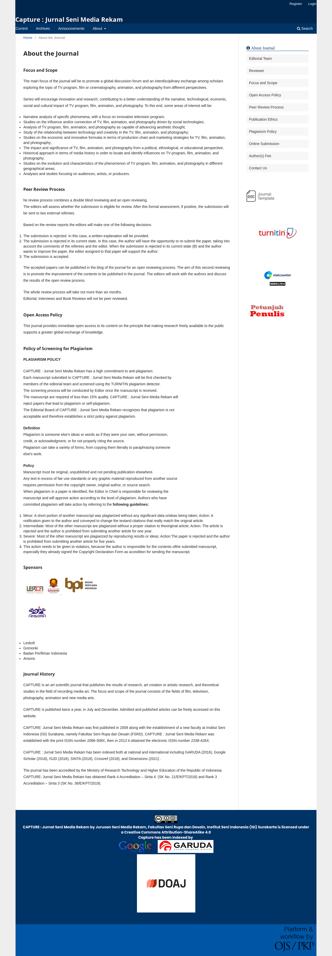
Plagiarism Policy (263, 131)
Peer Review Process (266, 107)
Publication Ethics (263, 119)
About (98, 28)
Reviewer (256, 71)
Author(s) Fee (260, 156)
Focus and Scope (263, 83)
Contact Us (258, 168)
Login (312, 4)
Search (305, 28)
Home (27, 38)
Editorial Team (260, 58)
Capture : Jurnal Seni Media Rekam (69, 19)
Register (295, 4)
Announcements (71, 28)
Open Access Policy (265, 95)
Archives (43, 28)
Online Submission (264, 144)
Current (22, 28)
